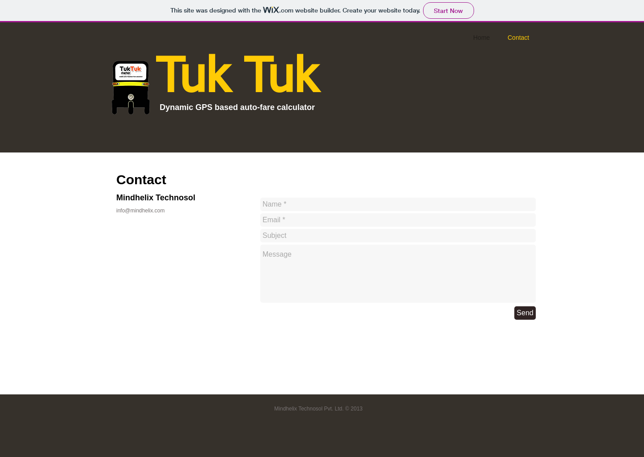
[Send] (525, 313)
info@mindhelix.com (140, 210)
